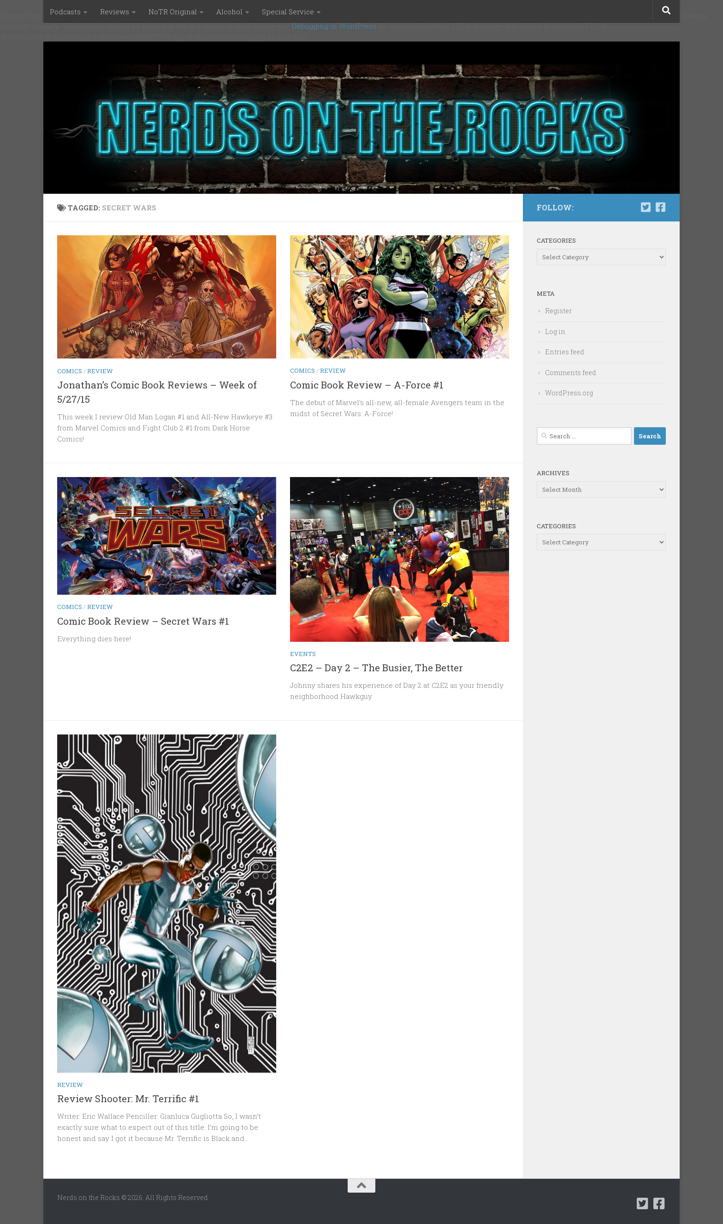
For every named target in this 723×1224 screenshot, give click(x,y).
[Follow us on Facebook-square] (660, 207)
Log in (555, 331)
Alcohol (229, 11)
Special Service (288, 11)
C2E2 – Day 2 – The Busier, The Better (376, 667)
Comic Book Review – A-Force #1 (367, 384)
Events (303, 654)
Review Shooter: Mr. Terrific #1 (128, 1098)
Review (100, 371)
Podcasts (65, 11)
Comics (69, 371)
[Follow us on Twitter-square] (645, 207)
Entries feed (564, 351)
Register (558, 310)
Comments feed (570, 372)
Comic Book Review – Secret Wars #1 (143, 621)
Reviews (114, 11)
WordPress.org (569, 392)
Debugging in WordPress (333, 25)
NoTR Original (172, 11)
